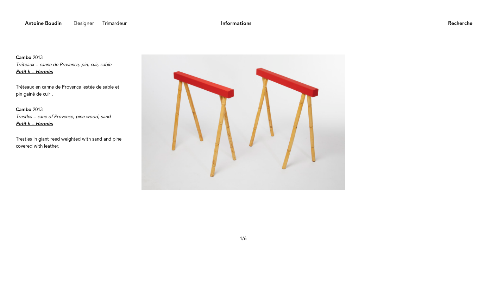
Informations (236, 23)
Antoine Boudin (43, 23)
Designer (84, 23)
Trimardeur (114, 23)
